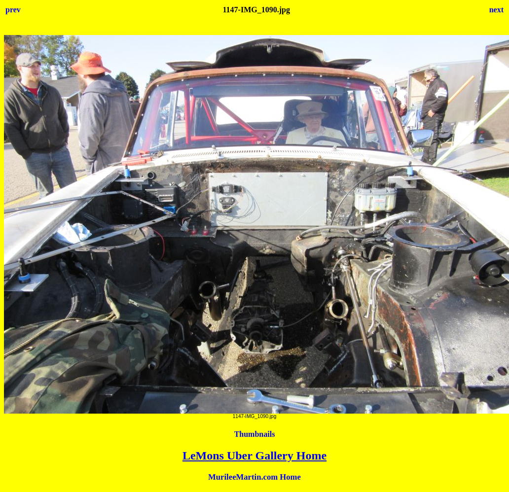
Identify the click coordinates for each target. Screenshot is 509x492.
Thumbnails (254, 434)
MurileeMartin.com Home (254, 477)
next (496, 9)
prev (13, 9)
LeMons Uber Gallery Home (254, 455)
